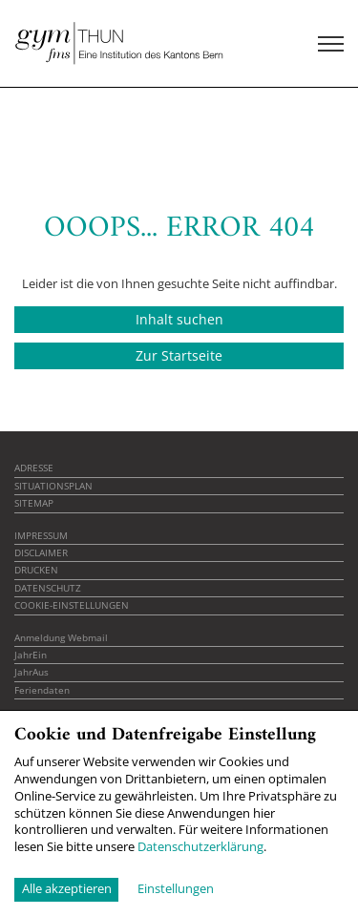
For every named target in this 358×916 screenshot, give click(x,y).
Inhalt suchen (179, 319)
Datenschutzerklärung (200, 846)
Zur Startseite (179, 355)
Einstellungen (175, 889)
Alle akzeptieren (67, 888)
